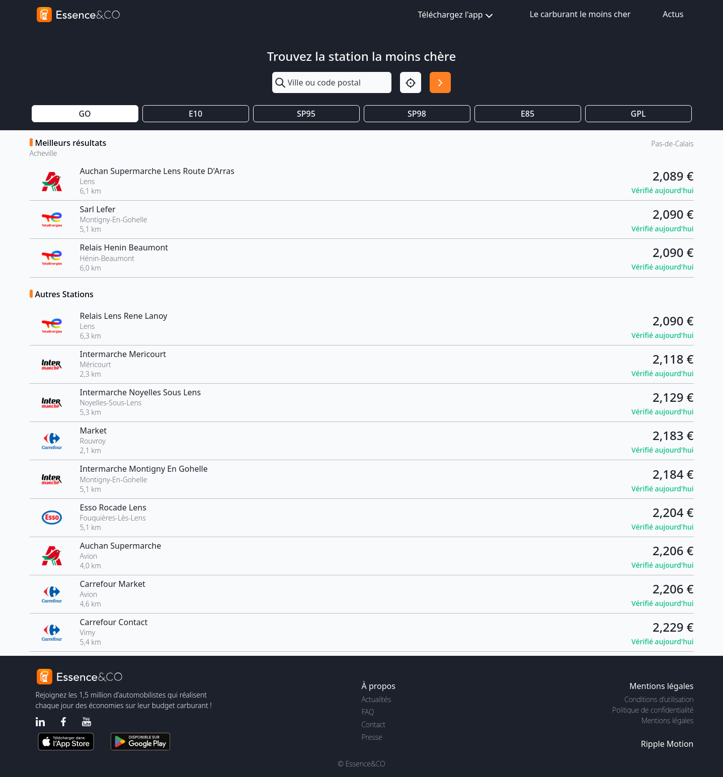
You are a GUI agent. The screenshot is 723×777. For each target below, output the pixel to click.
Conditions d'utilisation (659, 699)
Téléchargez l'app (456, 15)
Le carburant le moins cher (580, 14)
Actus (673, 14)
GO (84, 113)
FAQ (368, 712)
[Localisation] (410, 82)
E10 (195, 113)
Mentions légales (667, 720)
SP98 (417, 113)
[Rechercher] (440, 82)
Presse (372, 737)
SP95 (306, 113)
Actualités (376, 699)
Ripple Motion (667, 743)
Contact (373, 724)
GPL (638, 113)
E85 (527, 113)
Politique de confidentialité (652, 710)
